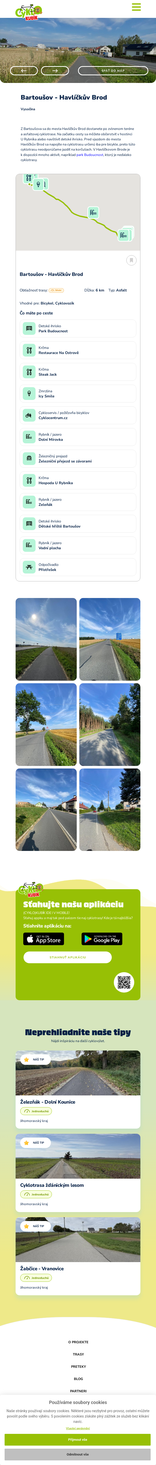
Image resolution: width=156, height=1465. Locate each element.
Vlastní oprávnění (78, 1428)
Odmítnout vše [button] (78, 1454)
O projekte (78, 1342)
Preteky (78, 1366)
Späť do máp (113, 71)
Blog (78, 1379)
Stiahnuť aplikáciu (68, 957)
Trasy (78, 1354)
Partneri (78, 1391)
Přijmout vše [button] (77, 1440)
